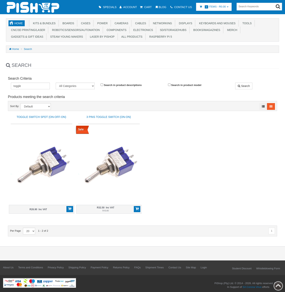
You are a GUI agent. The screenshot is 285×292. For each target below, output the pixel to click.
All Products (131, 36)
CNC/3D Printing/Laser (27, 30)
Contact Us (174, 267)
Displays (184, 23)
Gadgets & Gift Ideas (26, 36)
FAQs (137, 267)
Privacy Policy (56, 267)
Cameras (120, 23)
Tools (246, 23)
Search (28, 49)
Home (18, 23)
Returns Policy (121, 267)
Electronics (142, 30)
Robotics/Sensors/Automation (75, 30)
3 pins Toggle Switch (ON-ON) (108, 116)
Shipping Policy (77, 267)
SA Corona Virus (252, 286)
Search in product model (184, 85)
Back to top (278, 286)
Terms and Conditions (30, 267)
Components (115, 30)
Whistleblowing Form (268, 268)
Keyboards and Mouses (216, 23)
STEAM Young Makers (66, 36)
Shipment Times (154, 267)
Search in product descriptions (121, 85)
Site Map (191, 267)
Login (204, 267)
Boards (67, 23)
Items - (213, 6)
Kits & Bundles (43, 23)
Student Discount (242, 268)
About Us (8, 267)
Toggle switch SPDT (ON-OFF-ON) (41, 116)
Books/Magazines (206, 30)
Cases (84, 23)
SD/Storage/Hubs (172, 30)
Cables (140, 23)
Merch (231, 30)
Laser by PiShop (101, 36)
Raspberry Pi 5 (160, 36)
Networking (161, 23)
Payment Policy (100, 267)
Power (102, 23)
